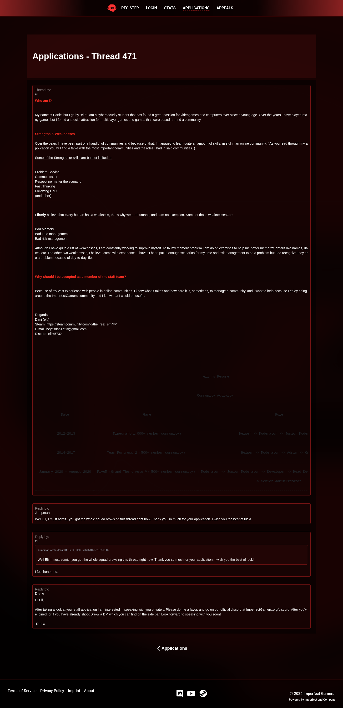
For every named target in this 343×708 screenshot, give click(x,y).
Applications (171, 648)
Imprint (74, 690)
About (89, 690)
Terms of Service (22, 690)
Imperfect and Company (320, 699)
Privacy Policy (52, 690)
